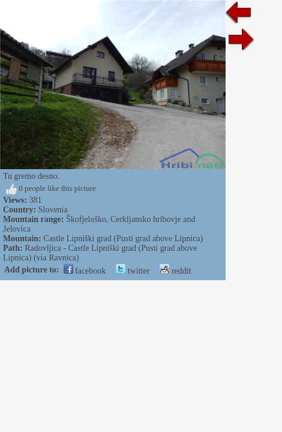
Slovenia (53, 209)
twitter (132, 270)
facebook (85, 270)
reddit (175, 270)
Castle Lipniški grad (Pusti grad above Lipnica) (123, 238)
